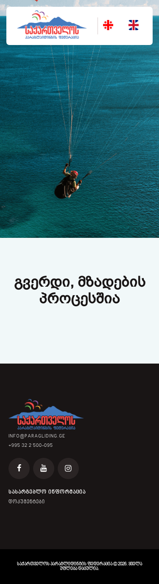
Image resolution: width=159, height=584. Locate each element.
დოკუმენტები (26, 502)
